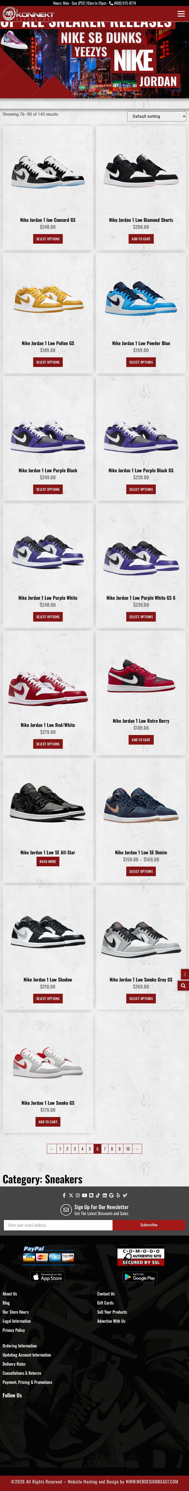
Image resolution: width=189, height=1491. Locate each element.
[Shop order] (156, 116)
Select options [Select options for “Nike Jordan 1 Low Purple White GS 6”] (141, 616)
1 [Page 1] (60, 1149)
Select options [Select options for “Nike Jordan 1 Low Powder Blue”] (141, 362)
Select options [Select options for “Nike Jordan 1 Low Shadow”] (48, 998)
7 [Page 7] (105, 1149)
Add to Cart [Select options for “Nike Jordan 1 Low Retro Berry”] (141, 739)
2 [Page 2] (67, 1149)
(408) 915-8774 (125, 3)
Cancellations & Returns (22, 1373)
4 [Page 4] (82, 1149)
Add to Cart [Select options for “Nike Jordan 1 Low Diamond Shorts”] (141, 238)
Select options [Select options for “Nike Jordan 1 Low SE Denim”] (141, 871)
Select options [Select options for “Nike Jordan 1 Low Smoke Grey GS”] (141, 998)
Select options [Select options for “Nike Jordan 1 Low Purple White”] (48, 616)
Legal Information (17, 1321)
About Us (10, 1293)
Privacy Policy (14, 1330)
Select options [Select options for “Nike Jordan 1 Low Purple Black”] (48, 489)
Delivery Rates (14, 1363)
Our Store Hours (16, 1311)
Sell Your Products (112, 1311)
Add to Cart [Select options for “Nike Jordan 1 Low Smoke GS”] (48, 1121)
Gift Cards (105, 1302)
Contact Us (106, 1293)
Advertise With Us (111, 1321)
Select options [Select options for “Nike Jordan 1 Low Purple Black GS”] (141, 489)
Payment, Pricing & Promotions (27, 1382)
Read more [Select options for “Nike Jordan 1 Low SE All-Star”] (48, 861)
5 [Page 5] (90, 1149)
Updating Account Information (27, 1354)
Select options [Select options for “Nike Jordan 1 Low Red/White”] (48, 743)
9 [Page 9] (119, 1149)
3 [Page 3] (75, 1149)
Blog (6, 1302)
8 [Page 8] (112, 1149)
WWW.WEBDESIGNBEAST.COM (152, 1481)
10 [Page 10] (128, 1149)
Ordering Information (20, 1345)
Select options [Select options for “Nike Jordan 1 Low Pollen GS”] (48, 362)
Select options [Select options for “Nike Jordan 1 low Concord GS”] (48, 238)
